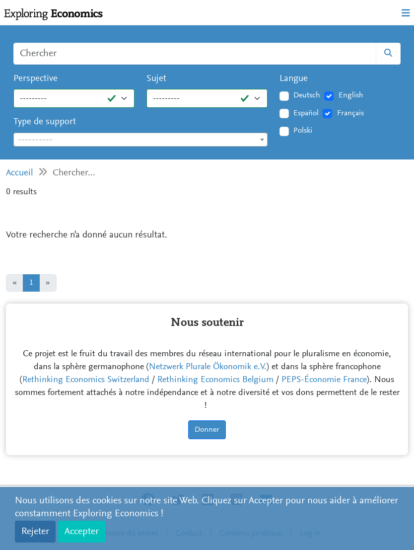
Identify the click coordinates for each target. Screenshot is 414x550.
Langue (293, 78)
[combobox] (140, 140)
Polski (302, 131)
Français (350, 113)
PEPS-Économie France (324, 380)
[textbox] (140, 140)
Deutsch (306, 95)
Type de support (44, 122)
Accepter (82, 532)
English (351, 95)
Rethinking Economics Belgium (215, 380)
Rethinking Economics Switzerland (85, 380)
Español (306, 113)
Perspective (35, 78)
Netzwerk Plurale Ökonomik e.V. (208, 367)
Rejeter (35, 532)
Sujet (156, 78)
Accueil (19, 173)
